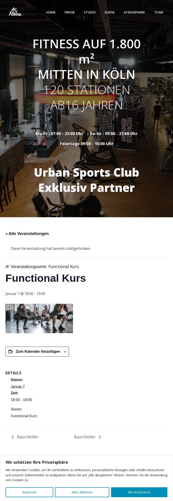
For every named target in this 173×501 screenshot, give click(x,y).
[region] (86, 478)
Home (51, 12)
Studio (90, 12)
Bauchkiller (27, 436)
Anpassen (29, 492)
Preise (70, 12)
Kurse (110, 12)
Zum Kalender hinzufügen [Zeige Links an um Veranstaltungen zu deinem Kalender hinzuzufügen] (38, 351)
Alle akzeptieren (139, 492)
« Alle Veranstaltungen (27, 233)
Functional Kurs (24, 415)
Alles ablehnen (82, 492)
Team (158, 12)
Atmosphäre (134, 12)
